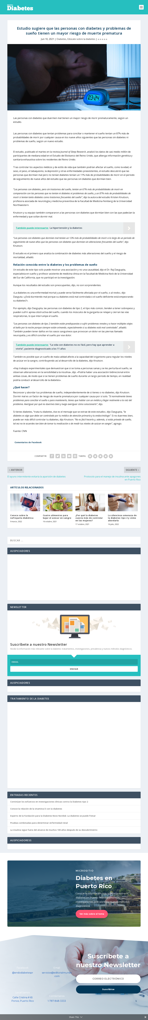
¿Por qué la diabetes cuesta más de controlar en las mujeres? (89, 518)
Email (56, 967)
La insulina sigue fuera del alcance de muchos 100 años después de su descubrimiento (53, 830)
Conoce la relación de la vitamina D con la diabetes (36, 808)
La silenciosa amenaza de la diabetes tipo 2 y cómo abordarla (122, 518)
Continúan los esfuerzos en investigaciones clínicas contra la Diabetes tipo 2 (49, 801)
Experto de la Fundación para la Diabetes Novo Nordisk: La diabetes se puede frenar (53, 815)
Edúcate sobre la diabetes (81, 39)
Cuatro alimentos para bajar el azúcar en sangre (57, 516)
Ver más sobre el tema (91, 914)
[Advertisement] (74, 577)
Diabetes (61, 39)
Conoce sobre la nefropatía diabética (21, 516)
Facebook (23, 967)
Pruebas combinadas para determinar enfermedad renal (39, 822)
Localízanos (22, 992)
